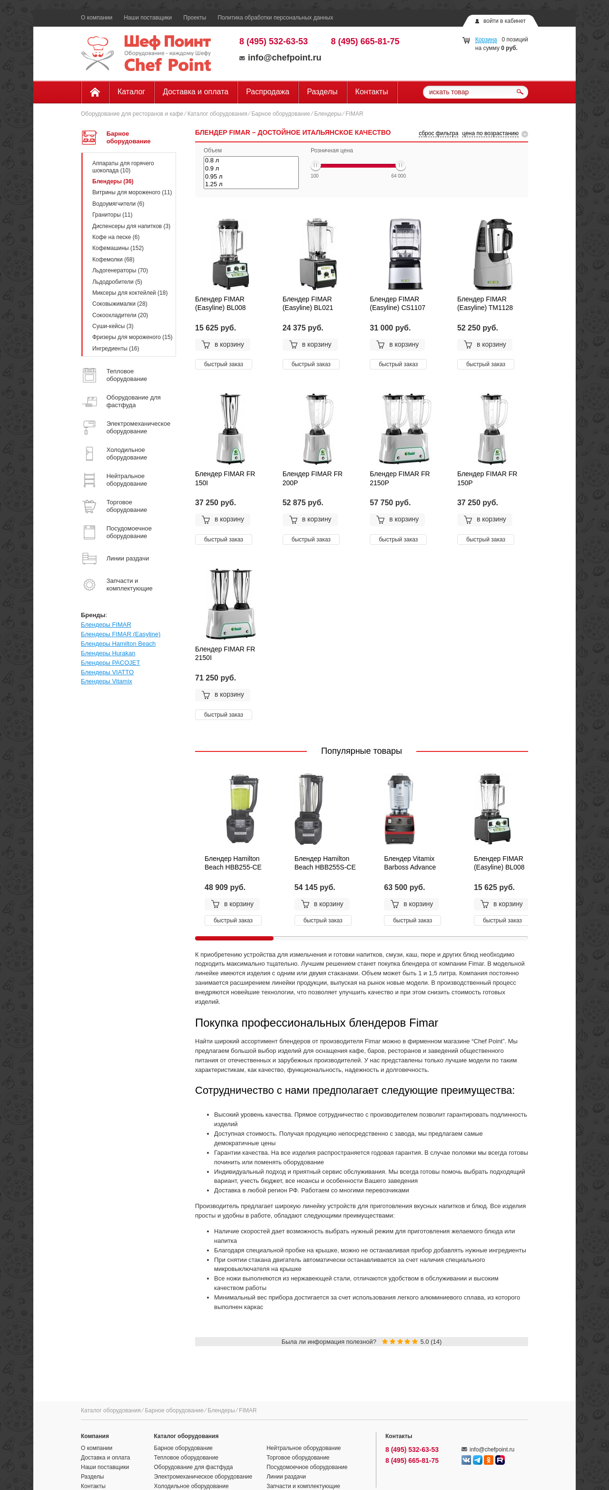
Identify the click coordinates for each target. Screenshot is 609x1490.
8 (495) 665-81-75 (365, 41)
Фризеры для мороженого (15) (132, 337)
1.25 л (251, 184)
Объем (213, 150)
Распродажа (267, 92)
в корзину (222, 344)
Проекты (194, 17)
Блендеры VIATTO (107, 672)
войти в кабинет (504, 21)
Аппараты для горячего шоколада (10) (123, 166)
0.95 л (251, 177)
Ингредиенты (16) (115, 348)
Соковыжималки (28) (119, 303)
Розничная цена (332, 150)
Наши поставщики (148, 17)
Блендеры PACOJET (110, 662)
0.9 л (251, 169)
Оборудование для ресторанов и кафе (132, 113)
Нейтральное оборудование (303, 1448)
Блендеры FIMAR (106, 624)
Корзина (486, 39)
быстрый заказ (223, 364)
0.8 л (251, 161)
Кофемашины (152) (118, 248)
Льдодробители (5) (117, 282)
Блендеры (328, 113)
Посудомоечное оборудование (306, 1467)
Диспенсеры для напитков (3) (131, 226)
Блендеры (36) (113, 181)
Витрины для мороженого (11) (132, 192)
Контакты (371, 92)
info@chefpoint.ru (280, 57)
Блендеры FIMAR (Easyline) (120, 634)
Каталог (131, 92)
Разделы (322, 92)
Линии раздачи (286, 1476)
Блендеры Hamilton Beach (118, 643)
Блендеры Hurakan (108, 653)
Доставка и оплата (195, 92)
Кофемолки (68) (113, 259)
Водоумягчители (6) (118, 203)
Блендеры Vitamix (106, 681)
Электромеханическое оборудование (203, 1476)
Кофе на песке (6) (115, 237)
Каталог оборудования (217, 113)
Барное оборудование (280, 113)
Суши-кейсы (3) (112, 326)
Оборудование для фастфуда (193, 1467)
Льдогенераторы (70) (120, 270)
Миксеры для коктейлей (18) (129, 293)
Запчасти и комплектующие (303, 1486)
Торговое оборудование (297, 1457)
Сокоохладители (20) (120, 315)
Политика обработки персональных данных (275, 17)
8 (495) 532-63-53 (273, 41)
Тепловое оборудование (186, 1457)
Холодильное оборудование (191, 1486)
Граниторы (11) (112, 214)
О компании (96, 17)
